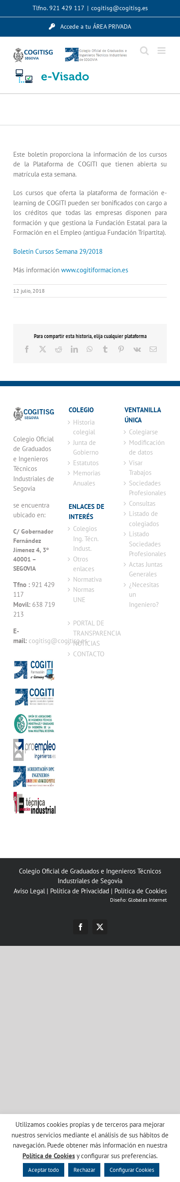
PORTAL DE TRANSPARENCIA (90, 628)
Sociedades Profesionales (145, 488)
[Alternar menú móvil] (162, 50)
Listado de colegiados (144, 518)
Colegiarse (143, 432)
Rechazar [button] (84, 1170)
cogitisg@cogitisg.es (119, 8)
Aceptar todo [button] (43, 1170)
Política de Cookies (140, 891)
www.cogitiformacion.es (94, 270)
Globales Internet (147, 899)
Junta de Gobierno (86, 447)
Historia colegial (84, 427)
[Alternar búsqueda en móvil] (144, 50)
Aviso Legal (29, 891)
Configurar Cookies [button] (132, 1170)
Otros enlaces (83, 564)
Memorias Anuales (86, 478)
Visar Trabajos (140, 468)
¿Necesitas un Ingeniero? (144, 594)
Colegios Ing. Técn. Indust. (85, 538)
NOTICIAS (86, 643)
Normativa (87, 579)
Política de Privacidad (79, 891)
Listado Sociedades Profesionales (145, 544)
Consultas (142, 503)
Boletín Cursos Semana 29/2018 (58, 251)
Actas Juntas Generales (145, 569)
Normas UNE (83, 594)
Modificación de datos (145, 447)
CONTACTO (88, 654)
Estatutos (86, 463)
